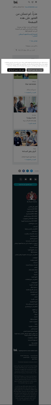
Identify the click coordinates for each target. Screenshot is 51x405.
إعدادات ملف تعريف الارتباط (35, 70)
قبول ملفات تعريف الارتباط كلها (16, 70)
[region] (25, 66)
